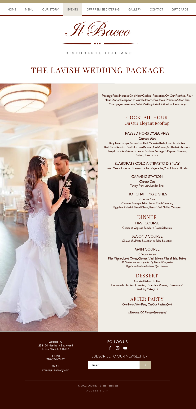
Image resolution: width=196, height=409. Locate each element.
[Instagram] (117, 348)
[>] (145, 365)
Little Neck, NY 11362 (55, 349)
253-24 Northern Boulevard (55, 345)
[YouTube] (125, 348)
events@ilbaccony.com (55, 370)
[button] (29, 9)
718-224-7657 (56, 359)
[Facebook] (110, 348)
